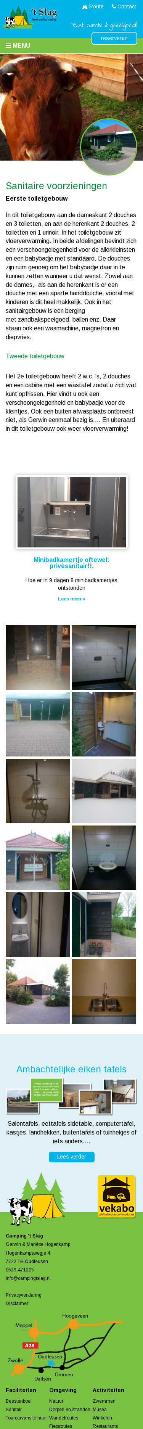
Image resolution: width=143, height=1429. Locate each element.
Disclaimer (17, 1303)
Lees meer (71, 599)
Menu (18, 45)
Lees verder (71, 1157)
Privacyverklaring (24, 1295)
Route (93, 6)
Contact (124, 6)
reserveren (114, 38)
